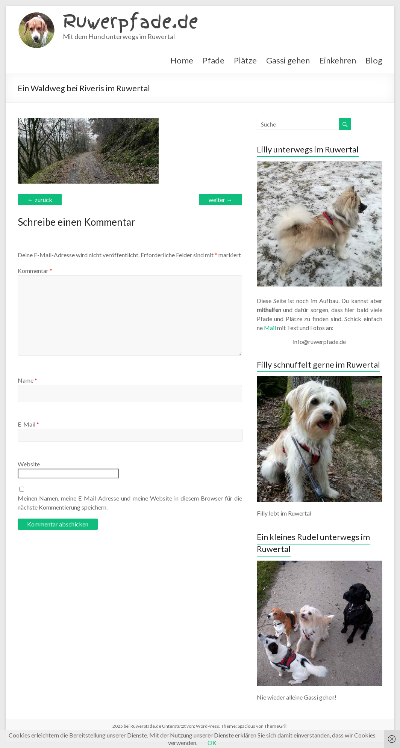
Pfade (213, 60)
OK (212, 742)
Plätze (245, 60)
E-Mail (28, 424)
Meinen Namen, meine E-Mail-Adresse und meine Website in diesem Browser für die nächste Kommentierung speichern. (130, 503)
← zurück (39, 199)
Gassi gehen (288, 60)
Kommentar (35, 270)
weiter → (220, 199)
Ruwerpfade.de (130, 21)
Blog (373, 60)
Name (27, 380)
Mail (270, 327)
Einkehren (337, 60)
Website (29, 464)
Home (181, 60)
